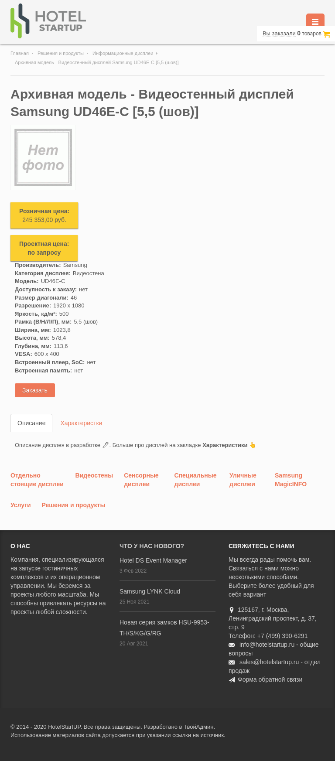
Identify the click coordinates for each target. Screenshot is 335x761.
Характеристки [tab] (81, 423)
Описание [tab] (31, 423)
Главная (19, 53)
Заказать (35, 390)
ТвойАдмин (198, 726)
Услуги (20, 505)
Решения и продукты (61, 53)
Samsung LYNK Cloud (150, 591)
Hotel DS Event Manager (153, 560)
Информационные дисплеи (122, 53)
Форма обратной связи (270, 679)
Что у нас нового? (152, 546)
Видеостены (94, 475)
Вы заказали (279, 33)
